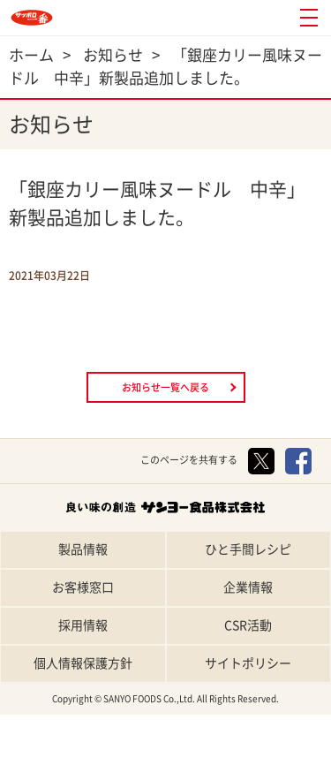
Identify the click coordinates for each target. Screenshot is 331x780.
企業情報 (248, 587)
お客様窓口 (83, 587)
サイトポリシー (248, 663)
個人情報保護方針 (83, 663)
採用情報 (83, 625)
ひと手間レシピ (248, 549)
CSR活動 (248, 625)
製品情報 (83, 549)
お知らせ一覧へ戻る (165, 387)
